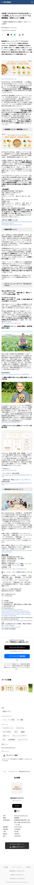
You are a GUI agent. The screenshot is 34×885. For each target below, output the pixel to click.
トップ (4, 771)
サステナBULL (7, 732)
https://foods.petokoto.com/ (9, 79)
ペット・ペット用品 (8, 719)
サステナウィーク (8, 728)
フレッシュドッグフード (19, 735)
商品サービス (7, 711)
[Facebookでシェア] (11, 34)
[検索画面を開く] (32, 2)
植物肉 (23, 732)
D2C (4, 739)
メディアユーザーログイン (17, 647)
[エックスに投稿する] (8, 34)
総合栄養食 (12, 739)
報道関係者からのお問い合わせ (17, 871)
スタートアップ (22, 739)
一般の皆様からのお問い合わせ (17, 878)
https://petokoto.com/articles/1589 (11, 323)
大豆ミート (6, 735)
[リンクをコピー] (22, 34)
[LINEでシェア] (14, 34)
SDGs (16, 732)
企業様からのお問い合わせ (17, 875)
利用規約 (28, 867)
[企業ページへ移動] (17, 788)
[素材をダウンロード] (19, 34)
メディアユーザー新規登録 (17, 656)
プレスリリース (13, 771)
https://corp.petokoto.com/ (21, 815)
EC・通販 (20, 719)
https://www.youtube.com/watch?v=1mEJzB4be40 (15, 374)
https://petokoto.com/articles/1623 (11, 627)
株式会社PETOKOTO (24, 771)
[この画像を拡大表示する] (8, 688)
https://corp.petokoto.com (19, 569)
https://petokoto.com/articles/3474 (11, 422)
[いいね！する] (3, 34)
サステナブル (20, 728)
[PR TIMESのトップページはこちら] (7, 2)
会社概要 (6, 867)
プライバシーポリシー (17, 867)
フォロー (17, 806)
